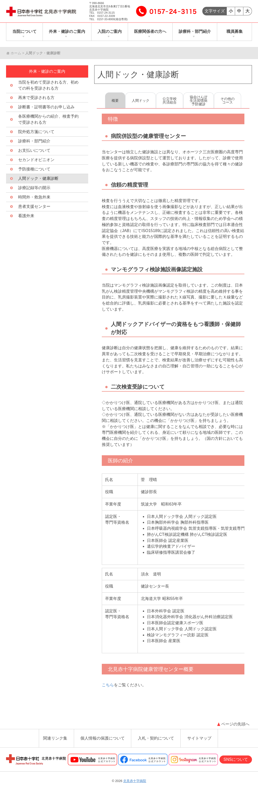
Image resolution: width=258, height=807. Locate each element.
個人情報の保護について (102, 742)
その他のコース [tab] (227, 101)
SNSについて (235, 763)
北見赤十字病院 (134, 785)
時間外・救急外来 (34, 197)
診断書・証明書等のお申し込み (46, 107)
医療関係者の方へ (150, 32)
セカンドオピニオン (36, 160)
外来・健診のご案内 (67, 32)
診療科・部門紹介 (195, 32)
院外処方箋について (36, 132)
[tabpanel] (173, 406)
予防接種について (34, 169)
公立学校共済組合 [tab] (170, 101)
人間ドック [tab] (140, 101)
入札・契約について (156, 742)
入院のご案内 (110, 32)
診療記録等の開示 (34, 188)
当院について (24, 32)
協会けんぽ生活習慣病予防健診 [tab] (198, 100)
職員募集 (235, 32)
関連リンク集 (55, 742)
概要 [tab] (115, 101)
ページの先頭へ (235, 728)
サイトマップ (199, 742)
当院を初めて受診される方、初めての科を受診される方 (48, 85)
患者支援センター (34, 207)
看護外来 (26, 216)
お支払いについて (34, 150)
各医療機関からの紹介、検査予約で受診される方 (48, 119)
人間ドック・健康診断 (138, 74)
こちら (108, 689)
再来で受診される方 (36, 98)
